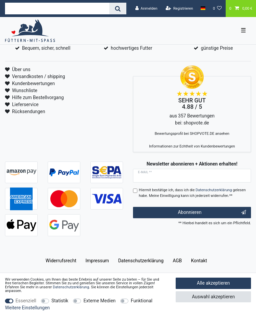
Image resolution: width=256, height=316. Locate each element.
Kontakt (199, 260)
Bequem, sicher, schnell (46, 48)
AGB (177, 260)
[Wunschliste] (217, 8)
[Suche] (117, 8)
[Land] (203, 8)
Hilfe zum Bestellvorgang (38, 97)
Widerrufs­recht (61, 260)
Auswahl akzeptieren (213, 296)
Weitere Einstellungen (27, 307)
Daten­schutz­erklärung (140, 260)
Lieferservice (25, 104)
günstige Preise (217, 48)
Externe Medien (99, 300)
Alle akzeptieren (213, 283)
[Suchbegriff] (57, 8)
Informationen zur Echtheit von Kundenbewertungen (192, 146)
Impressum (97, 260)
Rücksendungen (28, 111)
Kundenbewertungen (33, 83)
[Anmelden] (146, 8)
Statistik (59, 300)
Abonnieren (212, 213)
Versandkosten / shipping (38, 76)
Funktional (141, 300)
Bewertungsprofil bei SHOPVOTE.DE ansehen (192, 133)
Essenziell (26, 300)
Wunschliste (24, 90)
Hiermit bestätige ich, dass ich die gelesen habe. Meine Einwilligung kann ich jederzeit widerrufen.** (192, 193)
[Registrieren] (179, 8)
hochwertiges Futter (131, 48)
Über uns (21, 69)
